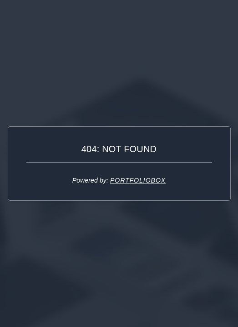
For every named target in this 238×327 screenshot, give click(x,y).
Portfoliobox (138, 180)
